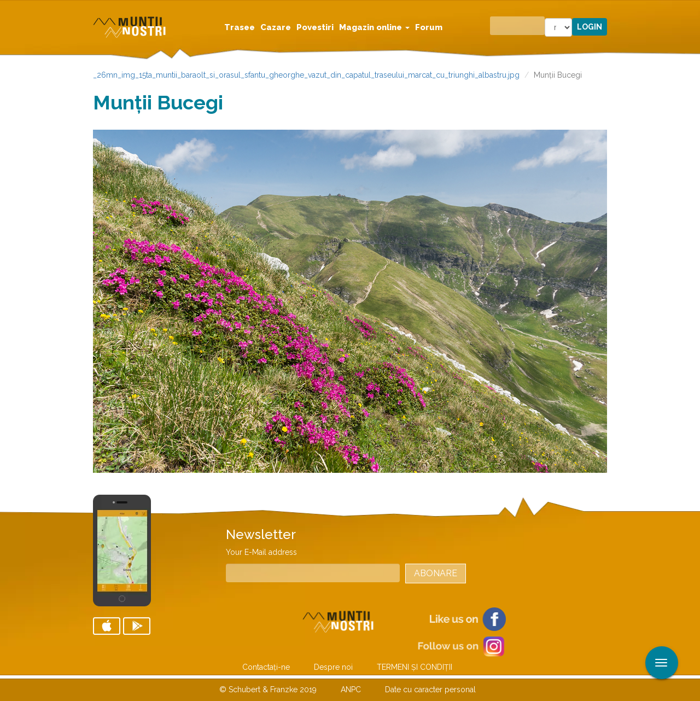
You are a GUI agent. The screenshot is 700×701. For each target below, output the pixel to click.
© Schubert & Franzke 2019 (268, 689)
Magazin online (374, 27)
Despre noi (333, 667)
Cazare (275, 27)
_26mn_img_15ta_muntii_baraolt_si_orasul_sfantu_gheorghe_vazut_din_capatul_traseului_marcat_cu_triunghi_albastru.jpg (306, 75)
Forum (428, 27)
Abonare (435, 573)
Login (589, 26)
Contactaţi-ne (266, 667)
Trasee (239, 27)
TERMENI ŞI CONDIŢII (414, 667)
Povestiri (315, 27)
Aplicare (692, 10)
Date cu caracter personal (430, 689)
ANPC (351, 689)
